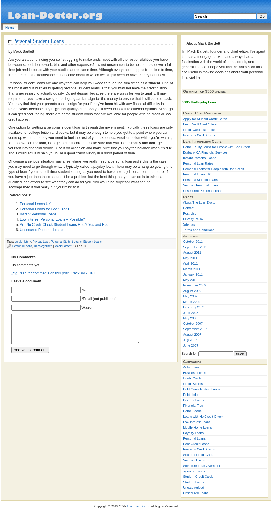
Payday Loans (193, 433)
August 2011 (192, 252)
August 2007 (192, 334)
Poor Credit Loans (196, 444)
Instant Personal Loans (38, 214)
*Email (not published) (98, 299)
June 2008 (190, 312)
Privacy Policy (193, 219)
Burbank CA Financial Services (205, 152)
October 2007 (193, 323)
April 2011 (190, 263)
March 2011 (191, 269)
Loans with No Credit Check (203, 416)
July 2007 (190, 340)
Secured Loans (194, 460)
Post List (189, 213)
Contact (188, 208)
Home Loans (192, 411)
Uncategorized (43, 246)
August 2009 (192, 291)
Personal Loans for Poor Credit (44, 209)
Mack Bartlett (63, 246)
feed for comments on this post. (40, 273)
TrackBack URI (83, 273)
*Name (86, 290)
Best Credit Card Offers (200, 124)
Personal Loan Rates (198, 163)
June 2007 (190, 345)
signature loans (194, 471)
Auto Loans (191, 367)
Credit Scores (193, 383)
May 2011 (190, 258)
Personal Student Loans (38, 41)
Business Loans (194, 373)
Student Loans (92, 241)
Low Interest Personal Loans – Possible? (52, 219)
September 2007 (195, 329)
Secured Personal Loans (201, 185)
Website (87, 308)
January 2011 (193, 274)
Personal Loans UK (35, 204)
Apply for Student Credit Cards (205, 119)
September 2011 (195, 247)
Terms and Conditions (198, 230)
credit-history (23, 241)
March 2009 (191, 301)
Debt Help (190, 394)
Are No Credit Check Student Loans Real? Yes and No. (64, 225)
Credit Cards (192, 378)
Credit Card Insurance (199, 129)
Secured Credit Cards (198, 454)
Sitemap (189, 224)
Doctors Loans (193, 400)
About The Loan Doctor (200, 202)
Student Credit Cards (198, 476)
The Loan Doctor (138, 506)
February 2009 (193, 307)
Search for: (190, 353)
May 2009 (190, 296)
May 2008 (190, 318)
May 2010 (190, 280)
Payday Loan (40, 241)
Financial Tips (193, 405)
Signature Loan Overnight (201, 465)
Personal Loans (22, 246)
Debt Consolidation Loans (201, 389)
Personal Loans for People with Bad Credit (213, 169)
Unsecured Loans (195, 493)
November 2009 (194, 285)
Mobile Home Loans (197, 427)
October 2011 (193, 241)
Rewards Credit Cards (199, 135)
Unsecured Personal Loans (41, 230)
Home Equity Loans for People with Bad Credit (216, 147)
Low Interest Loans (196, 422)
